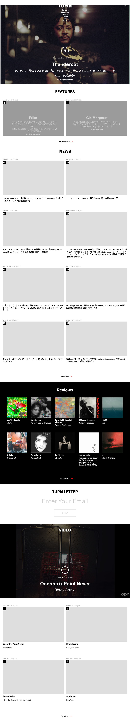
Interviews (6, 103)
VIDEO (65, 16)
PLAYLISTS (6, 609)
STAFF (65, 20)
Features (65, 12)
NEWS (65, 14)
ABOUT (65, 19)
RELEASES (6, 163)
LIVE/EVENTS (70, 214)
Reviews (65, 10)
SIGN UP (65, 516)
